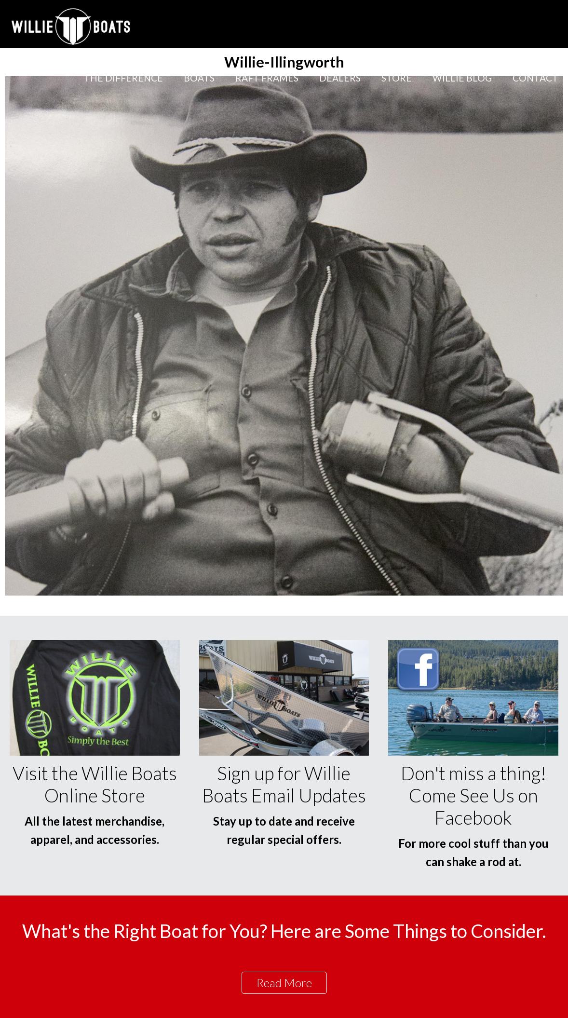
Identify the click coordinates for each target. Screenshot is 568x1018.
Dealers (340, 77)
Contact (535, 77)
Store (396, 77)
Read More (284, 983)
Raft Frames (266, 77)
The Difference (123, 77)
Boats (199, 77)
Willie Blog (462, 77)
